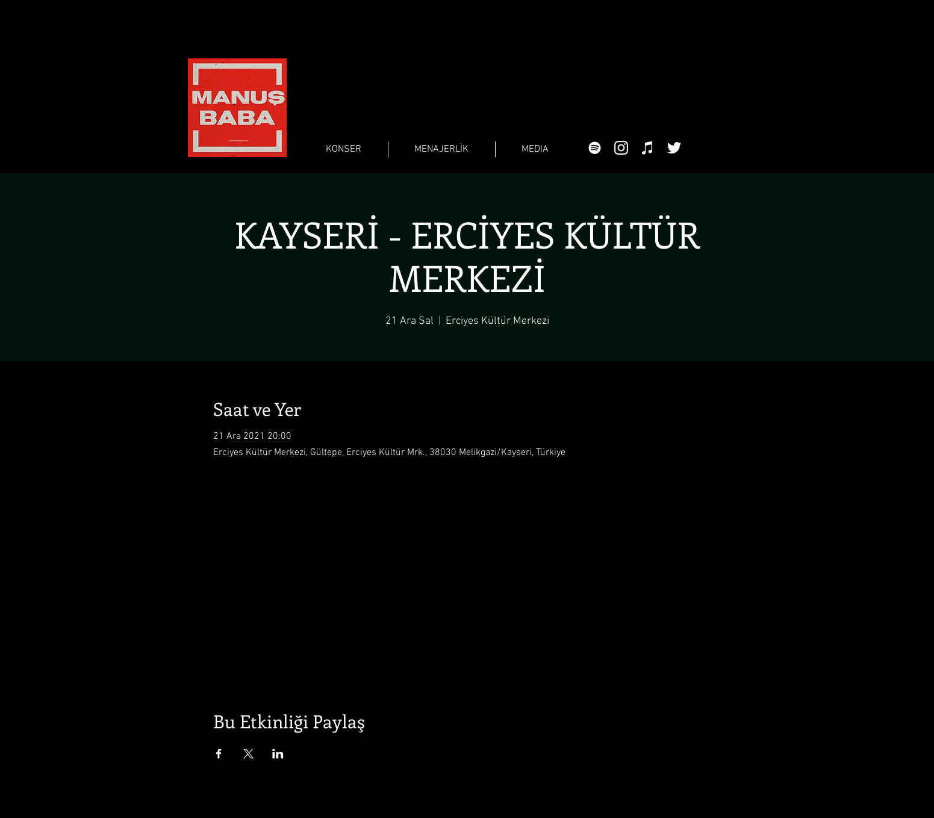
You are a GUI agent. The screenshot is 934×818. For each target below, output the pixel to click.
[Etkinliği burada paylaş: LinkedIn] (278, 753)
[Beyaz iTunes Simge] (647, 147)
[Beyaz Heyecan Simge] (674, 147)
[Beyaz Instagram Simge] (621, 147)
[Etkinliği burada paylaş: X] (248, 753)
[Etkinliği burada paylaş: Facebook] (219, 753)
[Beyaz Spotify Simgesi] (594, 147)
